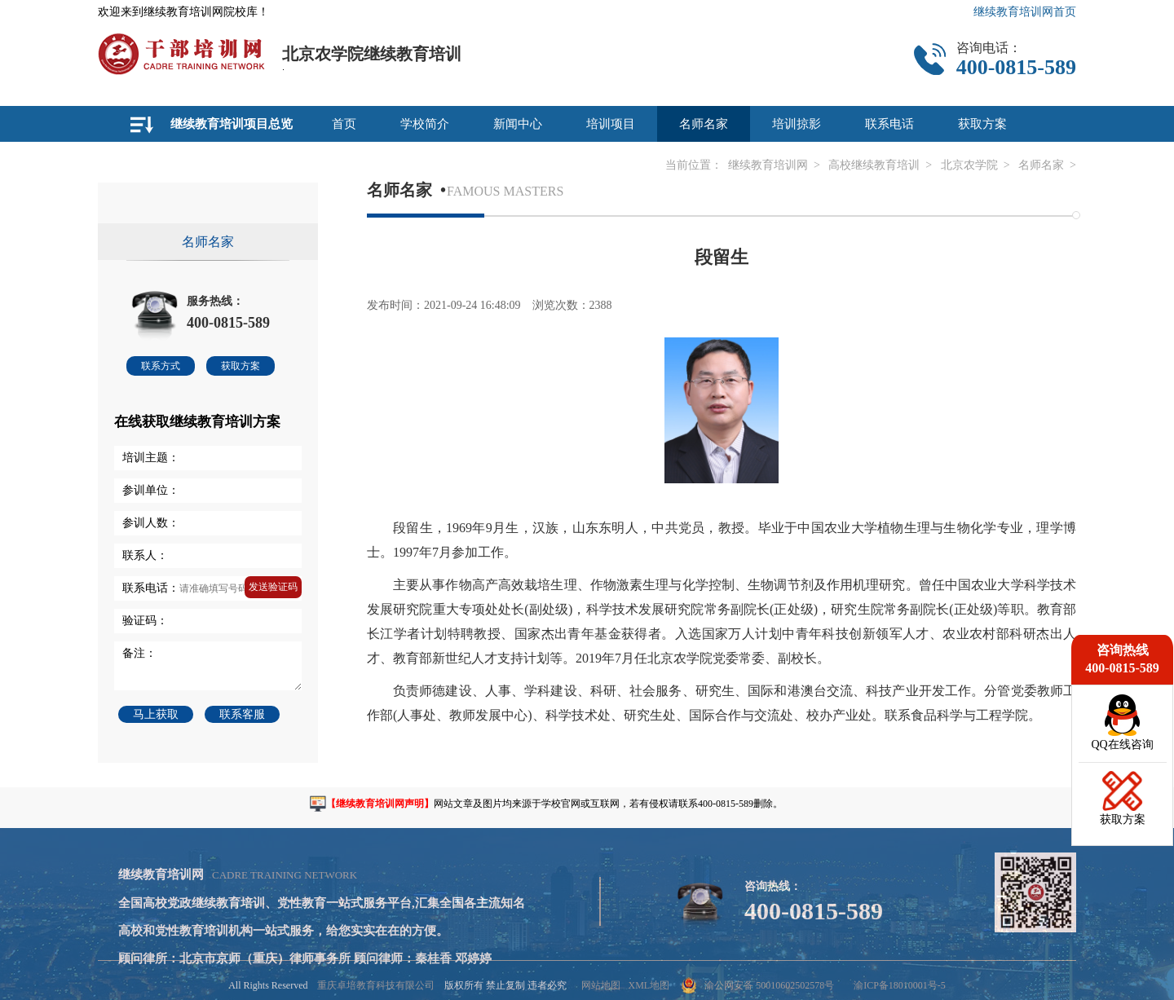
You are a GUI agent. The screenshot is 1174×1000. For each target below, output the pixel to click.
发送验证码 (273, 587)
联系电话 (889, 123)
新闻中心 (517, 123)
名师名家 (703, 123)
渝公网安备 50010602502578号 (758, 985)
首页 (344, 123)
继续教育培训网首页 (1024, 12)
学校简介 (424, 123)
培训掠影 (796, 123)
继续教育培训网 (768, 165)
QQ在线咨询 (1122, 744)
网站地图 (600, 985)
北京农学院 (969, 165)
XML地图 (648, 985)
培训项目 (610, 123)
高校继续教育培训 (874, 165)
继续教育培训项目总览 (231, 123)
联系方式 (160, 366)
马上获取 (156, 714)
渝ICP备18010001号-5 (900, 985)
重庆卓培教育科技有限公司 (376, 985)
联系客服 (242, 714)
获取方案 (982, 123)
